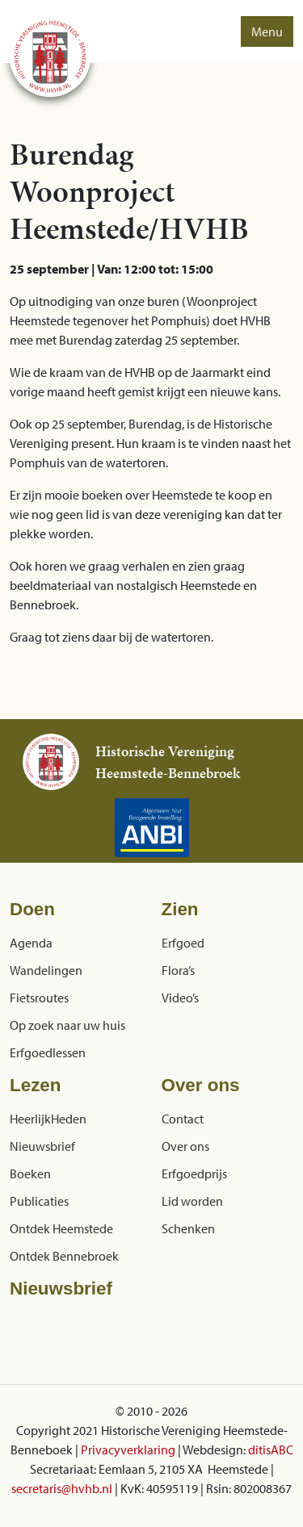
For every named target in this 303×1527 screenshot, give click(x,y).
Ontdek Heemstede (61, 1228)
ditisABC (270, 1449)
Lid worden (192, 1201)
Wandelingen (46, 970)
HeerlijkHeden (48, 1119)
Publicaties (39, 1201)
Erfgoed (183, 943)
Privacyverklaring (128, 1449)
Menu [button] (267, 31)
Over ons (185, 1146)
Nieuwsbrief (42, 1146)
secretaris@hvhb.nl (61, 1488)
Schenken (188, 1228)
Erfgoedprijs (194, 1173)
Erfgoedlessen (48, 1052)
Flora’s (178, 970)
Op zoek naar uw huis (67, 1025)
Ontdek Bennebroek (64, 1256)
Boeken (30, 1173)
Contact (183, 1119)
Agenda (31, 943)
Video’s (180, 997)
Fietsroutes (39, 997)
